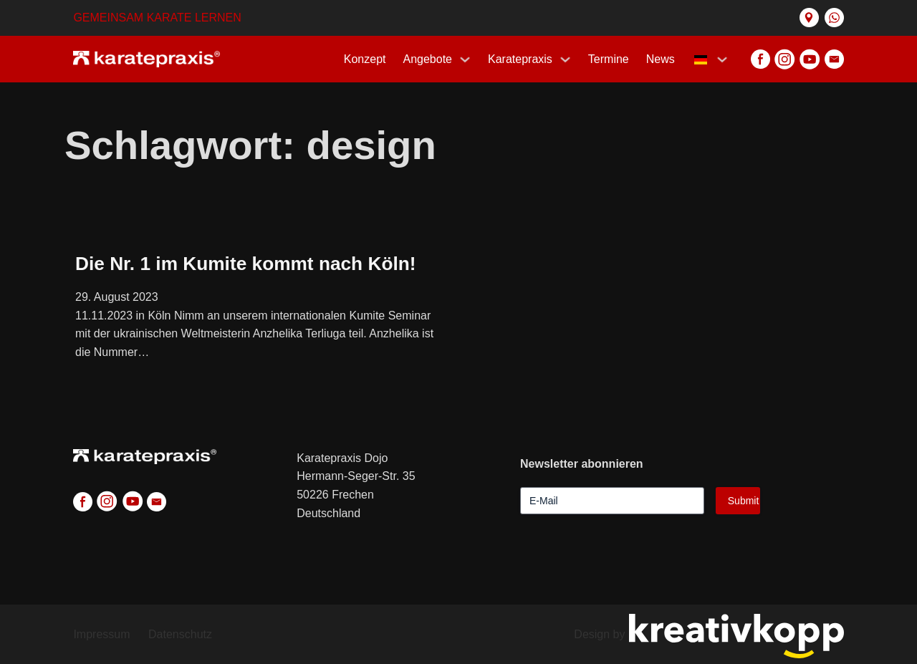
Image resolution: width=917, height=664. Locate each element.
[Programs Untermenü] (465, 59)
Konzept (365, 59)
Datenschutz (180, 634)
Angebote (428, 59)
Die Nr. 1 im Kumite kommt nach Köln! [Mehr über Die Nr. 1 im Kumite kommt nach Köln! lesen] (245, 263)
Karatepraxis (520, 59)
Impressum (101, 634)
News (660, 59)
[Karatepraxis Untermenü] (565, 59)
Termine (608, 59)
